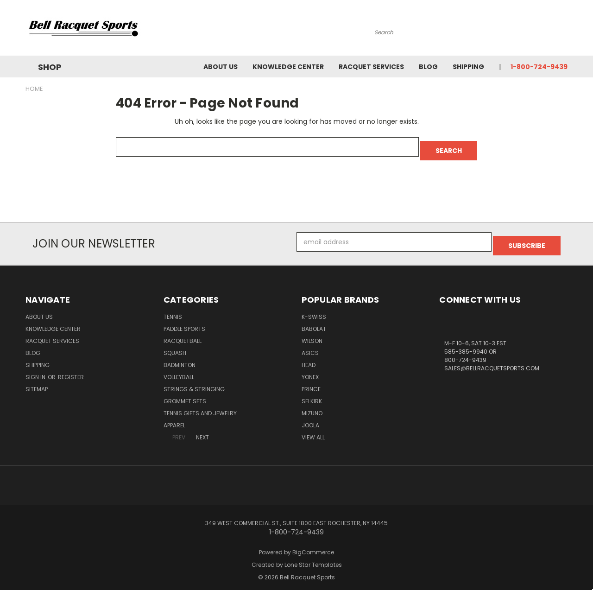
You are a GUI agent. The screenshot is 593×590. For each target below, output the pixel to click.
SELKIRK (312, 394)
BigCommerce (313, 545)
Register (71, 370)
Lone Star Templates (313, 557)
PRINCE (311, 382)
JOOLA (310, 418)
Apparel (174, 418)
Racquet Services (371, 66)
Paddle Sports (184, 321)
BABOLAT (314, 321)
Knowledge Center (288, 66)
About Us (220, 66)
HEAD (308, 358)
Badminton (180, 358)
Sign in (36, 370)
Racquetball (183, 333)
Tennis (173, 309)
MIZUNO (312, 406)
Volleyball (179, 370)
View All (313, 430)
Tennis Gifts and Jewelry (200, 406)
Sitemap (36, 382)
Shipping (468, 66)
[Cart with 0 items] (565, 30)
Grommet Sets (185, 394)
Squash (175, 345)
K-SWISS (314, 309)
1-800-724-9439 (539, 66)
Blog (428, 66)
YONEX (310, 370)
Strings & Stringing (194, 382)
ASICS (310, 345)
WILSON (312, 333)
